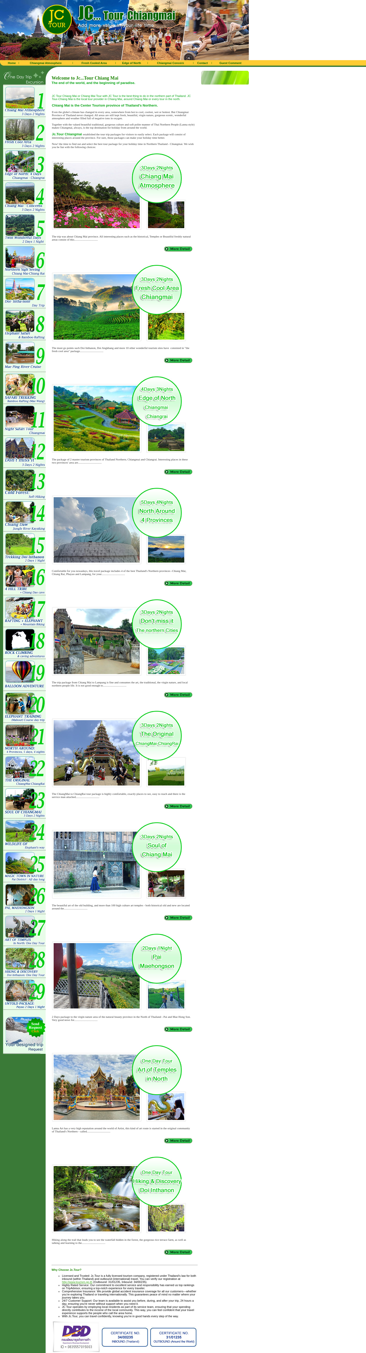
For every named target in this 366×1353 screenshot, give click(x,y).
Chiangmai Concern (170, 63)
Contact (202, 63)
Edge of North (131, 63)
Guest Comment (230, 63)
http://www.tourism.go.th (77, 1282)
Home (12, 63)
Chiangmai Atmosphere (46, 63)
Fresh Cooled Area (94, 63)
